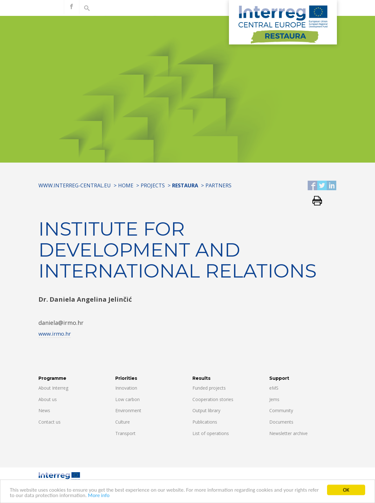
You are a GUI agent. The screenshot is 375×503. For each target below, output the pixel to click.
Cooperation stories (212, 399)
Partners (218, 185)
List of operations (210, 433)
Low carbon (127, 399)
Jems (274, 399)
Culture (122, 422)
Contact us (49, 422)
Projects (153, 185)
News (44, 410)
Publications (204, 422)
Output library (206, 410)
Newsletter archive (288, 433)
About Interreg (53, 388)
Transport (125, 433)
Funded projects (209, 388)
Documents (281, 422)
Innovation (126, 388)
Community (281, 410)
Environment (128, 410)
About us (47, 399)
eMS (273, 388)
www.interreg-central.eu (74, 185)
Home (125, 185)
